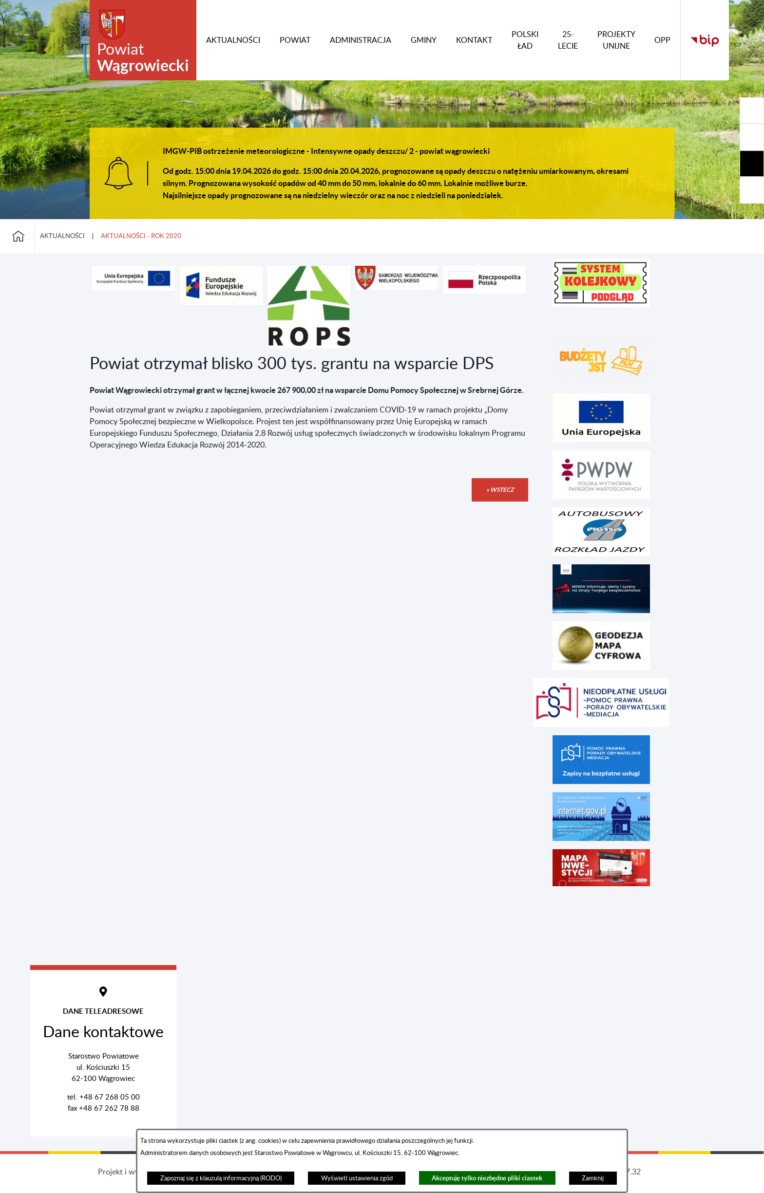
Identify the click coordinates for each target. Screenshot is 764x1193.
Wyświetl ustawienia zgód (357, 1178)
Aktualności (62, 236)
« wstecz (500, 489)
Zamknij (593, 1178)
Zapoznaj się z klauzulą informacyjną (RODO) (221, 1178)
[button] (133, 288)
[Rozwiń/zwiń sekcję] (752, 110)
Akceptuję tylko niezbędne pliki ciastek (487, 1178)
